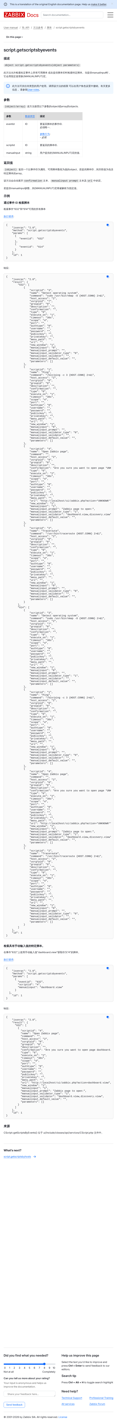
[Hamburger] (110, 14)
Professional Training (101, 1397)
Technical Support (72, 1397)
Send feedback (14, 1404)
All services (68, 1403)
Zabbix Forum (97, 1403)
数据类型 (30, 115)
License (62, 1417)
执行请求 (8, 215)
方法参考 (38, 27)
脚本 (49, 27)
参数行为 (45, 133)
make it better (98, 4)
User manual (11, 27)
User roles (33, 89)
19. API (25, 27)
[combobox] (73, 15)
